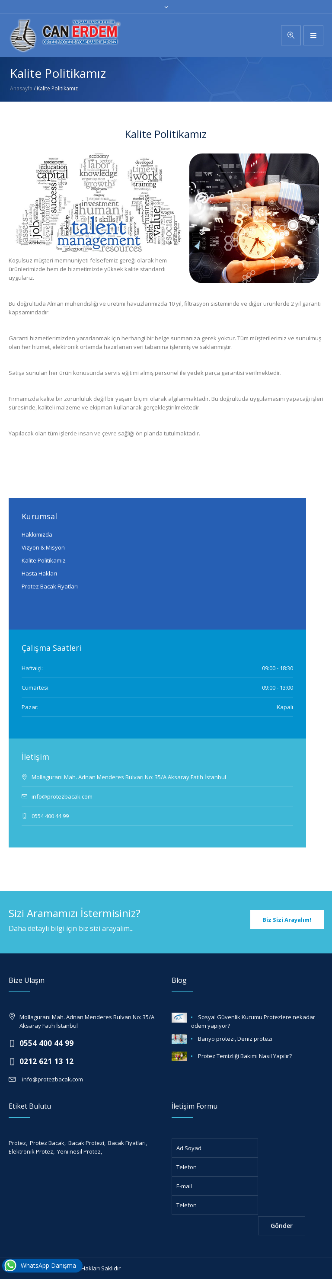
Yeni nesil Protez (79, 1151)
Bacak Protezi (86, 1143)
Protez (17, 1143)
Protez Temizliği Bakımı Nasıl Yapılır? (245, 1056)
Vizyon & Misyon (43, 547)
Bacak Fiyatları (127, 1143)
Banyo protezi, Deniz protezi (235, 1038)
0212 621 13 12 (46, 1061)
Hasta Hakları (39, 573)
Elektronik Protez (31, 1151)
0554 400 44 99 (46, 1043)
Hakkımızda (37, 534)
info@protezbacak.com (51, 1079)
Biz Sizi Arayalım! (286, 920)
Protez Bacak (47, 1143)
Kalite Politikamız (44, 560)
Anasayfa (21, 88)
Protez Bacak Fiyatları (50, 586)
